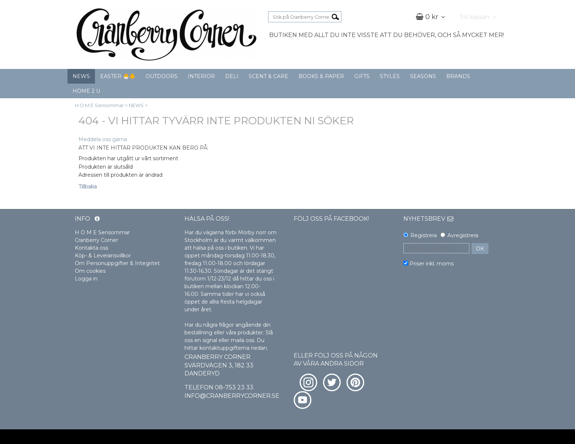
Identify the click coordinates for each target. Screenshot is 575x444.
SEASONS (423, 76)
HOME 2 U (86, 91)
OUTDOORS (161, 76)
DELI (231, 76)
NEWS (81, 76)
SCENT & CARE (268, 76)
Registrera (423, 235)
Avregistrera (462, 235)
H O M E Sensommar (99, 105)
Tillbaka (87, 186)
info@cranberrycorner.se (231, 395)
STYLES (390, 76)
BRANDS (458, 76)
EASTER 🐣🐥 (117, 76)
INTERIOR (201, 76)
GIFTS (362, 76)
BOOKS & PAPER (321, 76)
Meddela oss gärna (102, 139)
